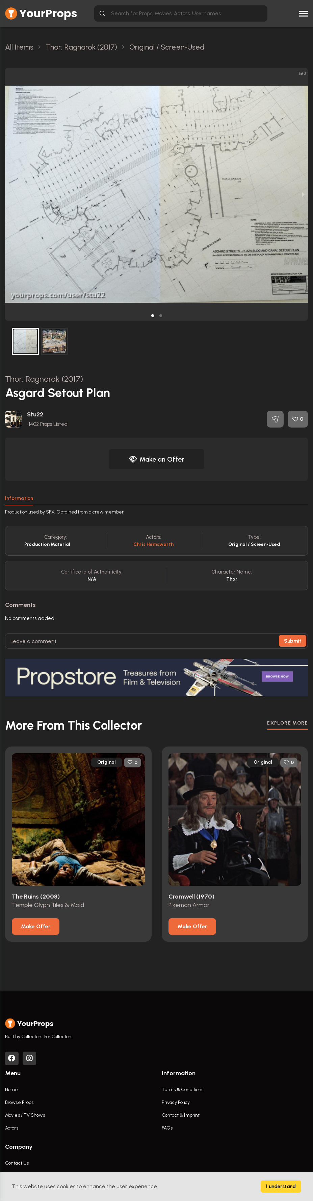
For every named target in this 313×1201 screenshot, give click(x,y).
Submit (292, 641)
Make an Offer (156, 459)
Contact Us (17, 1163)
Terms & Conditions (183, 1089)
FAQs (167, 1128)
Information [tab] (19, 498)
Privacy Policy (176, 1102)
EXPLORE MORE (287, 723)
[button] (152, 315)
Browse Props (19, 1102)
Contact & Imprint (181, 1115)
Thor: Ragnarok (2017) (44, 379)
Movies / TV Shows (25, 1115)
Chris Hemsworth (153, 544)
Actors (11, 1128)
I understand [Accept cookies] (281, 1186)
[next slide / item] (303, 194)
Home (11, 1089)
